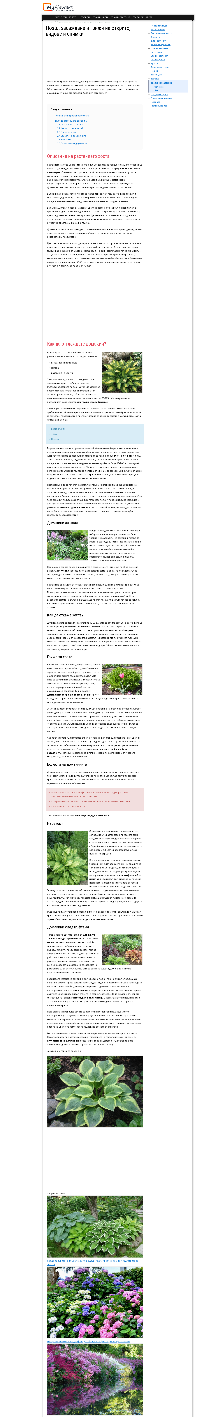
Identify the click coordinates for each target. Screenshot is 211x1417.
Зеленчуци (156, 74)
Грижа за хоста (66, 132)
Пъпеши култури (159, 25)
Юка (156, 90)
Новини (155, 71)
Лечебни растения (160, 67)
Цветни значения (159, 48)
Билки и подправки (160, 44)
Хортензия (158, 87)
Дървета (85, 17)
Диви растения (158, 41)
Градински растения (64, 22)
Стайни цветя (100, 17)
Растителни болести (66, 17)
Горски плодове (159, 105)
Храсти (154, 63)
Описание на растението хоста (71, 115)
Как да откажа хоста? (70, 128)
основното (50, 22)
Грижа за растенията (161, 98)
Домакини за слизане (70, 124)
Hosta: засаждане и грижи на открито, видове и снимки (95, 22)
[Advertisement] (95, 55)
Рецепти (155, 78)
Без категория (158, 29)
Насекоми (64, 139)
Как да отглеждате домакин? (70, 120)
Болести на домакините (71, 135)
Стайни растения (120, 17)
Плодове (155, 102)
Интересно (156, 52)
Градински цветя (142, 17)
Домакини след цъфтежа (72, 143)
